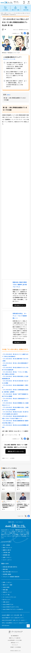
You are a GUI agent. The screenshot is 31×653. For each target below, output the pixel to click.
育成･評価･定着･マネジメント (10, 572)
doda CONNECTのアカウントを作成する (13, 609)
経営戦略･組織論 (7, 574)
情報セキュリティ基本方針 (14, 638)
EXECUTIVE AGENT (7, 620)
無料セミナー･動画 (7, 585)
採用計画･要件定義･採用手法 (10, 567)
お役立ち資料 (6, 587)
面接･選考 (5, 569)
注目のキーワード (7, 592)
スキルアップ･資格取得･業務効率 (11, 576)
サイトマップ (15, 644)
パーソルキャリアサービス (9, 597)
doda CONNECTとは (8, 604)
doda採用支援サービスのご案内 (15, 640)
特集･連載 (5, 590)
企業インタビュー (7, 557)
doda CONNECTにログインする (11, 607)
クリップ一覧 (6, 594)
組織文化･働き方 (7, 550)
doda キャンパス (23, 623)
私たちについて (6, 599)
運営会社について (15, 642)
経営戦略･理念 (6, 555)
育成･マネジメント (7, 547)
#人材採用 (12, 458)
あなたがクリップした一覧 (9, 59)
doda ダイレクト (19, 617)
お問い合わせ (6, 602)
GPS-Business (5, 625)
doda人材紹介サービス (7, 617)
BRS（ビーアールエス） (19, 620)
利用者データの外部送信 (15, 647)
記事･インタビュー (7, 582)
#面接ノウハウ (5, 458)
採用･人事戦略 (6, 545)
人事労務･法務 (6, 552)
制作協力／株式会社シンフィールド (11, 52)
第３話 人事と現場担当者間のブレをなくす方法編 (15, 99)
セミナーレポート (7, 560)
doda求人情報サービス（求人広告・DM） (12, 615)
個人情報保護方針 (15, 635)
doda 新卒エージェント (12, 623)
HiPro (3, 623)
